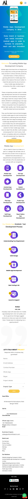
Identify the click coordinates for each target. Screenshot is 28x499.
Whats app (6, 421)
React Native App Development (20, 213)
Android (18, 224)
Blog (3, 450)
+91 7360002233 (11, 414)
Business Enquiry (7, 432)
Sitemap (4, 447)
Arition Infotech (12, 425)
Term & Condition (6, 445)
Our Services (5, 441)
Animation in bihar (7, 471)
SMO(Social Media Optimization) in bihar (12, 467)
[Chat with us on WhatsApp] (24, 495)
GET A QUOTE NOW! (14, 141)
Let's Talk (14, 56)
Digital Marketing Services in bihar (11, 463)
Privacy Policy (5, 443)
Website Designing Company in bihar (12, 457)
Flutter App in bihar (7, 469)
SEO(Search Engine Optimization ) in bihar (13, 465)
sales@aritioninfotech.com (11, 434)
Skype (4, 425)
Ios (24, 224)
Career (4, 449)
